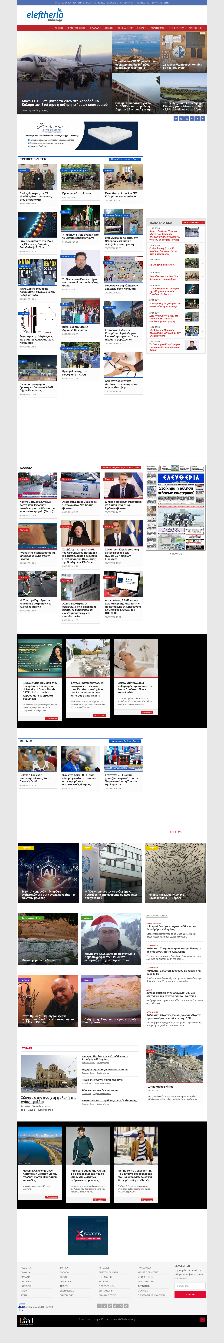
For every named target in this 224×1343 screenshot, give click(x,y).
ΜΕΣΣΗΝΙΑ (26, 1267)
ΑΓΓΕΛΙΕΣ (99, 2)
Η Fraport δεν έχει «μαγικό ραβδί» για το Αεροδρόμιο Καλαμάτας (105, 1057)
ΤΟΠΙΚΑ (64, 1267)
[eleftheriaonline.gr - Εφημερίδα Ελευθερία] (45, 15)
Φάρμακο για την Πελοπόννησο (100, 1090)
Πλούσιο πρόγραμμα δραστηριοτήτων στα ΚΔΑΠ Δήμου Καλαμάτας (36, 387)
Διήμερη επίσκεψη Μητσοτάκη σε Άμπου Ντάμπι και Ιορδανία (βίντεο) (123, 505)
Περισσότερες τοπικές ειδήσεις (125, 159)
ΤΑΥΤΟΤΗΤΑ (144, 1286)
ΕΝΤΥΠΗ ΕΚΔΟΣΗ (82, 2)
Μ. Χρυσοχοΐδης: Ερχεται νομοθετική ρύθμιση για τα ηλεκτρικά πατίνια (35, 603)
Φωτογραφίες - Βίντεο (32, 918)
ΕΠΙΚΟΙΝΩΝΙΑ (106, 1290)
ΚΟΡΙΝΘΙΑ (26, 1286)
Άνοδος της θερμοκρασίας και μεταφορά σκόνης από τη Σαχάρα (38, 555)
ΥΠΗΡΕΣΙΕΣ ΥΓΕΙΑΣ (148, 1272)
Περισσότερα (52, 719)
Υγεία (87, 848)
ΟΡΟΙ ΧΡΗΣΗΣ (145, 1277)
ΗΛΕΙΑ (24, 1290)
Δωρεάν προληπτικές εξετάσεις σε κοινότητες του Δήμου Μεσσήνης (121, 384)
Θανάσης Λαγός (103, 1063)
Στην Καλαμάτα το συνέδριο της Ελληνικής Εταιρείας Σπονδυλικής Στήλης (36, 244)
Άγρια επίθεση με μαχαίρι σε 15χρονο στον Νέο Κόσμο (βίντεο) (79, 505)
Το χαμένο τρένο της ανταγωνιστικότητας (105, 1069)
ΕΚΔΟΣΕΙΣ (112, 2)
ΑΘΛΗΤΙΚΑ (65, 1281)
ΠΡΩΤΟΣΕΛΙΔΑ (63, 2)
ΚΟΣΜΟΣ (26, 741)
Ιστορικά (152, 848)
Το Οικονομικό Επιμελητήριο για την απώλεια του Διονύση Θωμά (80, 282)
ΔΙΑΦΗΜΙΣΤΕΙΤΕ (160, 2)
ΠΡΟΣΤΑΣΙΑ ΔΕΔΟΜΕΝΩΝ (151, 1295)
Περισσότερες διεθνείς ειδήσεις (125, 741)
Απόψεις (25, 980)
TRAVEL (64, 1286)
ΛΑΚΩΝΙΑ (26, 1272)
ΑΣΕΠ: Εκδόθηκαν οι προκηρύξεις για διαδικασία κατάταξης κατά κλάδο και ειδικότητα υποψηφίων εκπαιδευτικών (79, 610)
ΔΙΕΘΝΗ (64, 1277)
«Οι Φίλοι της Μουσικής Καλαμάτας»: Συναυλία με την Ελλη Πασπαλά (37, 291)
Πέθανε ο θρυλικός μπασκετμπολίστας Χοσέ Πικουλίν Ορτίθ (35, 778)
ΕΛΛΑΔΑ (26, 467)
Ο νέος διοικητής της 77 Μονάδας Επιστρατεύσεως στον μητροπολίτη (36, 196)
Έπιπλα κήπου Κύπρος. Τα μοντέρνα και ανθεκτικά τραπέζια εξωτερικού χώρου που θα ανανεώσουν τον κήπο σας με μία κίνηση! (87, 689)
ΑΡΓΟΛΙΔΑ (26, 1281)
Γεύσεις (87, 980)
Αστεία (87, 918)
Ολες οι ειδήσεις (191, 223)
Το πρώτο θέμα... (88, 1063)
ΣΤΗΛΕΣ (27, 1048)
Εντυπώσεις (25, 1106)
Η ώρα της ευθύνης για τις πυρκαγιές (103, 1079)
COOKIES (143, 1290)
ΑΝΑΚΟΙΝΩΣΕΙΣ (146, 1281)
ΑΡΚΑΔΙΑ (25, 1277)
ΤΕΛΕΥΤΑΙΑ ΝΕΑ (160, 222)
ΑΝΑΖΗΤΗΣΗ (127, 2)
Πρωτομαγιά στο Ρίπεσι (76, 193)
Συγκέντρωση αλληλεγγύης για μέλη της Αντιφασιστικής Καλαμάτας (37, 339)
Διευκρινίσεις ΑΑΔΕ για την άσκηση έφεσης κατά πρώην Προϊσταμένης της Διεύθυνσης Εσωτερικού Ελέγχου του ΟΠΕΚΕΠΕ (123, 606)
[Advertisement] (80, 434)
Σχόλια (151, 1051)
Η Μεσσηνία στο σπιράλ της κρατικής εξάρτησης (109, 1100)
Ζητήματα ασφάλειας (160, 1086)
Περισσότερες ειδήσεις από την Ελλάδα (121, 467)
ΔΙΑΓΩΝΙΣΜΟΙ (67, 1295)
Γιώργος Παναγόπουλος (41, 1106)
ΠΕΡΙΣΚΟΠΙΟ (142, 2)
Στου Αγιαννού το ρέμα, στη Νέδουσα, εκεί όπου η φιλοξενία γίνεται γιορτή (121, 241)
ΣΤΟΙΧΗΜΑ (175, 832)
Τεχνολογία (27, 848)
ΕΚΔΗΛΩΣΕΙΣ (67, 1290)
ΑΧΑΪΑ (24, 1295)
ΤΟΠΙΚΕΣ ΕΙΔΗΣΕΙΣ (33, 159)
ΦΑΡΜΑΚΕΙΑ (144, 1267)
